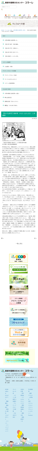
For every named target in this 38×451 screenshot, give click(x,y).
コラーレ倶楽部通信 (10, 83)
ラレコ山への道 (19, 16)
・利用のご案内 (6, 411)
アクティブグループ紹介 (11, 75)
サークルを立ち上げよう (11, 79)
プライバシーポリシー (30, 411)
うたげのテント (14, 16)
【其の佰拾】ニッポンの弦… (12, 56)
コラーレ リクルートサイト (30, 405)
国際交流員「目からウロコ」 (12, 101)
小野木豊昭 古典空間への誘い (19, 30)
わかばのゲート (9, 16)
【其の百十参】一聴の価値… (12, 44)
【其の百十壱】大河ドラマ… (12, 52)
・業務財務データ (22, 419)
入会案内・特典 (8, 66)
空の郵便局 (35, 16)
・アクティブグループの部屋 (14, 407)
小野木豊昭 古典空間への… (11, 40)
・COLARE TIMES (14, 415)
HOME (5, 16)
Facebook (30, 415)
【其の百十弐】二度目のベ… (12, 48)
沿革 (29, 401)
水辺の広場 (24, 16)
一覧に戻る (19, 243)
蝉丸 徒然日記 (8, 97)
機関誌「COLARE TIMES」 (11, 105)
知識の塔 (29, 16)
